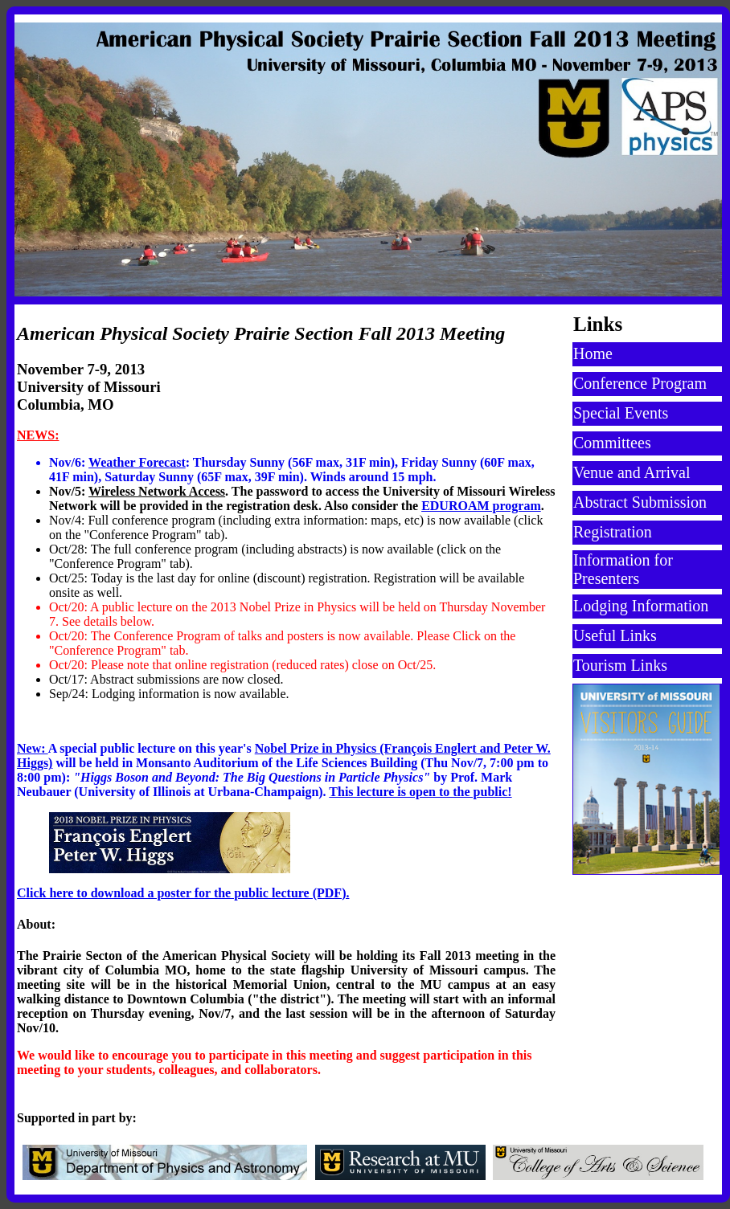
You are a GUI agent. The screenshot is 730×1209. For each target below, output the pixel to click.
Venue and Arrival (632, 472)
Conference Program (640, 383)
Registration (612, 532)
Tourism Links (620, 665)
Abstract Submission (640, 502)
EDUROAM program (481, 506)
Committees (612, 442)
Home (593, 353)
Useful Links (615, 635)
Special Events (620, 413)
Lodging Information (640, 606)
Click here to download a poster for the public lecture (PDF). (183, 893)
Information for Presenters (623, 569)
